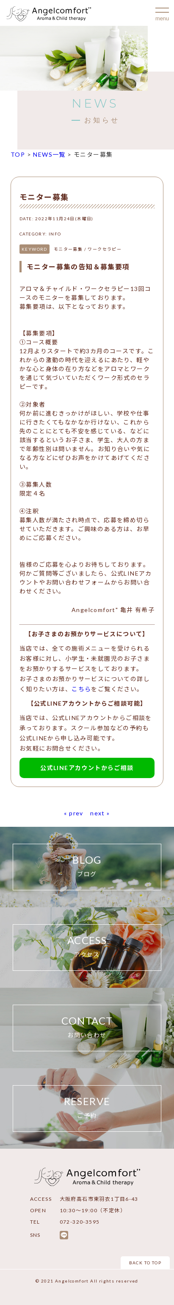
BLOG (87, 866)
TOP (18, 154)
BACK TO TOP (145, 1262)
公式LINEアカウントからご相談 (86, 767)
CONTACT (87, 1027)
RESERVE (87, 1108)
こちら (81, 689)
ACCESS (87, 947)
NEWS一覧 (49, 154)
